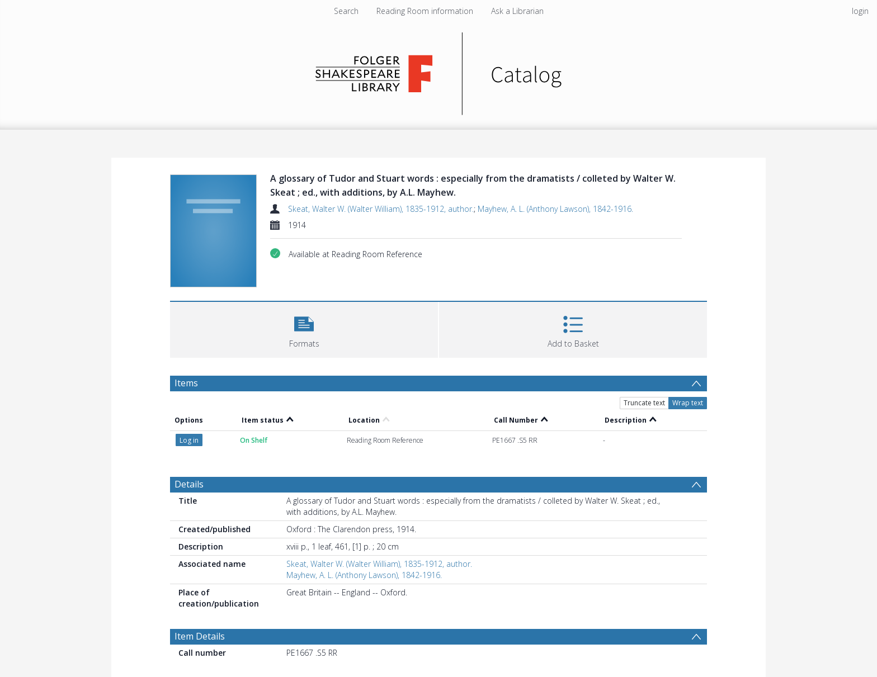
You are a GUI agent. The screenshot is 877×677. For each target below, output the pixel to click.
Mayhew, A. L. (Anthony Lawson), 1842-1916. (555, 208)
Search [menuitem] (346, 11)
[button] (304, 328)
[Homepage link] (438, 71)
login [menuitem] (860, 11)
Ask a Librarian (517, 11)
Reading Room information (424, 11)
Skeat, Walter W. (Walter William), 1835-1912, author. (381, 208)
